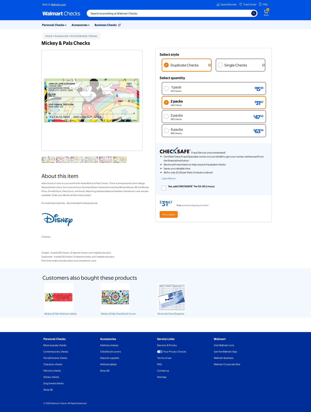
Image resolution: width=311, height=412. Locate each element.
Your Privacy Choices (171, 351)
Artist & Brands (79, 36)
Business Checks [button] (108, 25)
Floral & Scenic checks (55, 358)
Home (48, 36)
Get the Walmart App (225, 351)
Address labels (108, 364)
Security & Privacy (167, 345)
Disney (93, 36)
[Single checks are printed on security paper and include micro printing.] (263, 65)
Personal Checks (54, 339)
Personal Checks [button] (54, 25)
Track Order (247, 4)
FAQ (263, 4)
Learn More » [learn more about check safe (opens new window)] (169, 178)
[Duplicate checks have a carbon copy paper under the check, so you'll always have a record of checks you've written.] (210, 65)
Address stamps (109, 345)
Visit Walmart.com (224, 345)
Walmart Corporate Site (227, 364)
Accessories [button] (81, 25)
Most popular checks (54, 345)
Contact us (163, 370)
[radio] (187, 65)
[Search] (253, 13)
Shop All (48, 389)
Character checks (52, 364)
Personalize (168, 214)
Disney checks (51, 377)
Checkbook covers (110, 351)
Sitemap (161, 377)
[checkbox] (164, 188)
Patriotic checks (52, 370)
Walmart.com (58, 4)
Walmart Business (223, 358)
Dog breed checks (53, 383)
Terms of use (164, 358)
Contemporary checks (55, 351)
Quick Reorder (227, 4)
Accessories (61, 36)
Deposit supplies (109, 358)
